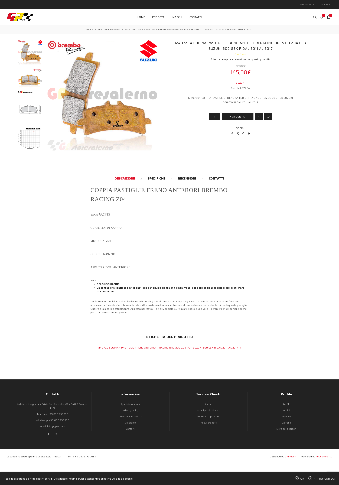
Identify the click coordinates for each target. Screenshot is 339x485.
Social (240, 126)
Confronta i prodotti (208, 414)
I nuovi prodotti (208, 421)
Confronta (259, 114)
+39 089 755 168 (58, 412)
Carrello (286, 421)
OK (302, 479)
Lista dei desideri (286, 427)
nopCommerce (324, 455)
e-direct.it (290, 455)
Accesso (327, 3)
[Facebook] (49, 432)
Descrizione (125, 176)
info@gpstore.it (56, 424)
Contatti (216, 176)
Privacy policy (130, 408)
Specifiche (156, 176)
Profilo (286, 402)
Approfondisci (324, 479)
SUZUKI (240, 81)
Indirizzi (286, 414)
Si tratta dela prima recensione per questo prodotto (241, 57)
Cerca (208, 402)
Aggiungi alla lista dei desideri (268, 114)
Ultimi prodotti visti (208, 408)
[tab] (124, 176)
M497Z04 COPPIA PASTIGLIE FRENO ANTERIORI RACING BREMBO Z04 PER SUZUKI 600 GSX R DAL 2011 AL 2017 (168, 346)
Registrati (309, 3)
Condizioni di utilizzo (130, 414)
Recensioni (187, 176)
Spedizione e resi (130, 402)
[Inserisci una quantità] (214, 114)
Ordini (286, 408)
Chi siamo (130, 421)
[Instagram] (56, 432)
